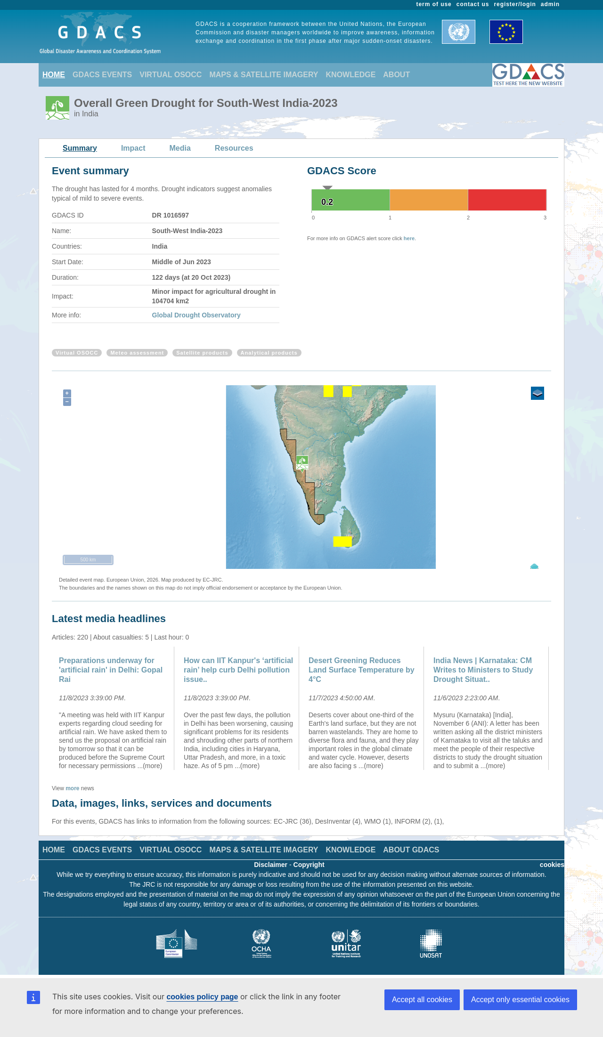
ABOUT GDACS (411, 850)
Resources (234, 148)
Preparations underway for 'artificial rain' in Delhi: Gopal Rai (111, 669)
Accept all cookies (422, 1000)
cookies (552, 864)
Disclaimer (270, 864)
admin (550, 4)
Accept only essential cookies (520, 1000)
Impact (133, 148)
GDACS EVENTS (102, 75)
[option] (114, 708)
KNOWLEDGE (351, 75)
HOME (53, 75)
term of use (434, 4)
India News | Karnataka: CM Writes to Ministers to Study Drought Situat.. (483, 669)
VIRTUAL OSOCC (170, 75)
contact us (472, 4)
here (409, 238)
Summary (80, 148)
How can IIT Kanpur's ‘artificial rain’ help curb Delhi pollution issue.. (238, 669)
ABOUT (396, 75)
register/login (515, 4)
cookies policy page (202, 997)
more (72, 788)
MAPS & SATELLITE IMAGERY (263, 75)
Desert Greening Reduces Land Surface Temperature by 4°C (362, 669)
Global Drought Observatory (196, 315)
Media (180, 148)
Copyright (309, 864)
